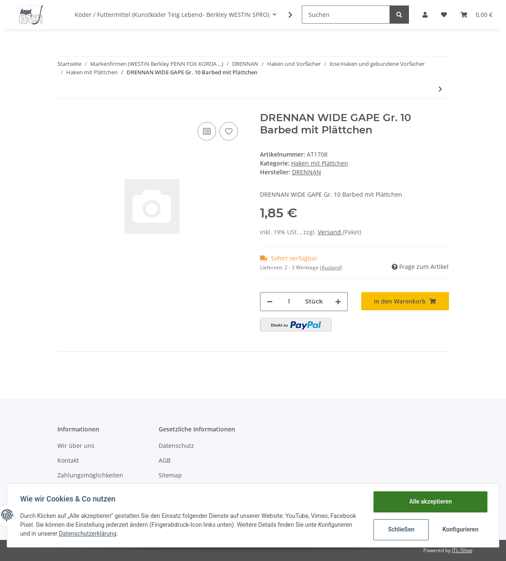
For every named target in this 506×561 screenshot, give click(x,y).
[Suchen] (346, 14)
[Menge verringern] (269, 302)
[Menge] (289, 302)
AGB (164, 460)
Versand (330, 232)
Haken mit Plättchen (319, 163)
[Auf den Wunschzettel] (228, 131)
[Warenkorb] (476, 14)
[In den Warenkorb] (405, 301)
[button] (425, 14)
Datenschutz (176, 446)
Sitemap (170, 475)
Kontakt (68, 460)
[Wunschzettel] (444, 14)
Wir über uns (76, 446)
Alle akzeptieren (430, 501)
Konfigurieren (460, 529)
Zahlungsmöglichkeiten (90, 475)
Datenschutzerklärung (88, 533)
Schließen (400, 529)
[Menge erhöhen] (338, 302)
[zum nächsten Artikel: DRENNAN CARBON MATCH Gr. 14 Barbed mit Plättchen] (440, 89)
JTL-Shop (462, 550)
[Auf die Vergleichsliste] (207, 131)
